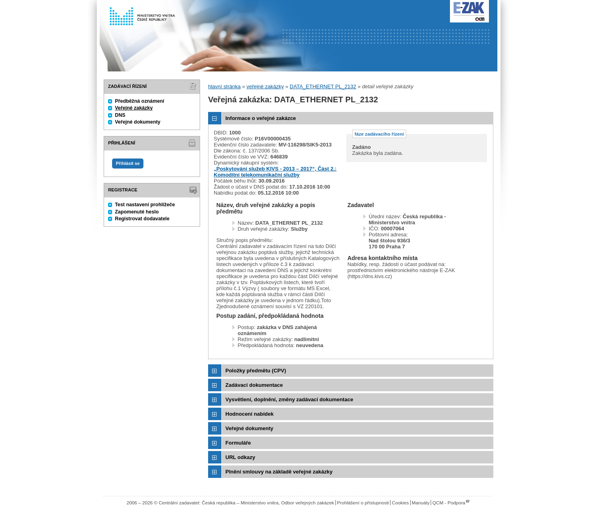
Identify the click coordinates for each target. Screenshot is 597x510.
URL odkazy (240, 457)
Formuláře (238, 443)
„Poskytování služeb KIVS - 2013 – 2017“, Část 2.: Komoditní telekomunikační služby (275, 172)
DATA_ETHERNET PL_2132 (323, 86)
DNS (120, 115)
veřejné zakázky (265, 86)
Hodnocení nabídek (249, 414)
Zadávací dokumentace (254, 385)
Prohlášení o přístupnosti (363, 502)
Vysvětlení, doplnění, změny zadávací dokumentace (289, 399)
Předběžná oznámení (139, 101)
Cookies (400, 502)
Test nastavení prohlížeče (145, 204)
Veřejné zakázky (134, 108)
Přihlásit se (127, 163)
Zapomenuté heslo (137, 212)
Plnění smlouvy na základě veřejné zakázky (279, 472)
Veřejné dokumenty (137, 122)
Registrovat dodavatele (142, 218)
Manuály (420, 502)
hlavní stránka (224, 86)
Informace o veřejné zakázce (260, 118)
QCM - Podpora (448, 502)
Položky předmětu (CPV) (255, 371)
